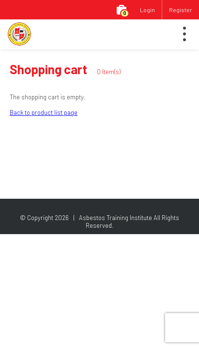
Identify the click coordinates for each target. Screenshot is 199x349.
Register (180, 9)
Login (147, 9)
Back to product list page (43, 112)
